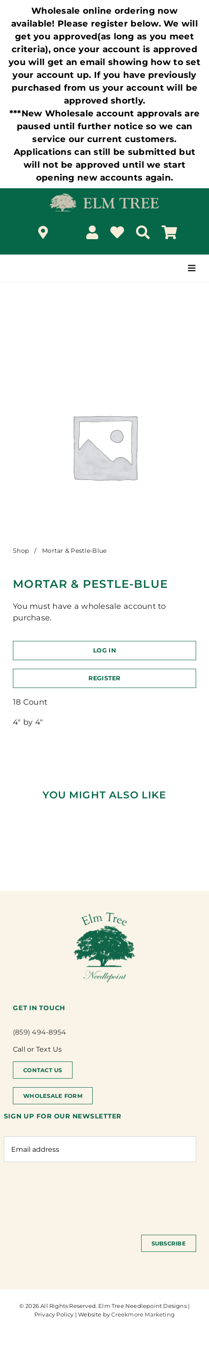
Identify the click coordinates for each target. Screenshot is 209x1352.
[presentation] (69, 1194)
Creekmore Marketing (143, 1314)
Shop (21, 550)
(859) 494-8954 (39, 1032)
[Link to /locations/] (43, 232)
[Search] (143, 232)
